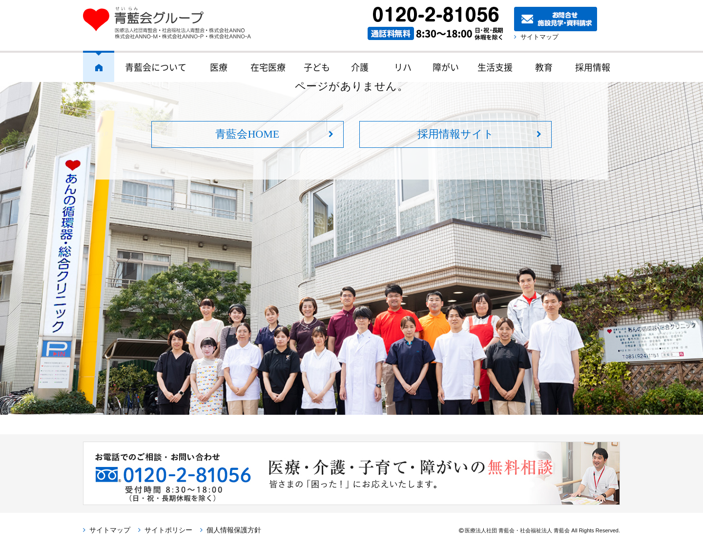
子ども (317, 67)
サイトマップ (539, 37)
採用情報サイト (455, 134)
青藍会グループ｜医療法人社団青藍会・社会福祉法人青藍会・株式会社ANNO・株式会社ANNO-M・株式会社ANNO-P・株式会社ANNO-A (172, 23)
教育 (544, 67)
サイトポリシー (168, 530)
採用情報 (592, 67)
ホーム (98, 66)
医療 (218, 67)
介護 (360, 67)
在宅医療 (268, 67)
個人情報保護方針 (234, 530)
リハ (403, 67)
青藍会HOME (247, 134)
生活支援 (495, 67)
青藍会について (155, 67)
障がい (446, 67)
